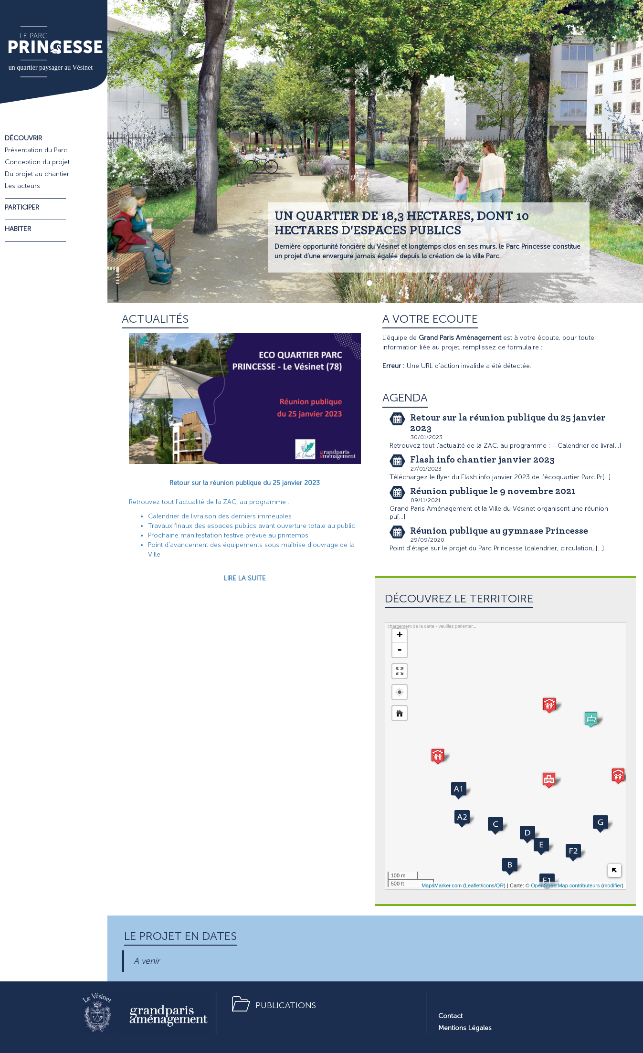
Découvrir (23, 138)
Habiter (18, 229)
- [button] (399, 650)
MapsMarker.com (442, 885)
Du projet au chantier (37, 174)
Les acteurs (22, 186)
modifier (612, 885)
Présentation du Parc (36, 150)
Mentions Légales (465, 1028)
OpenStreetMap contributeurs (565, 885)
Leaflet (473, 885)
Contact (450, 1016)
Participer (22, 207)
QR (500, 885)
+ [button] (400, 636)
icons (488, 885)
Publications (285, 1005)
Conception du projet (37, 162)
